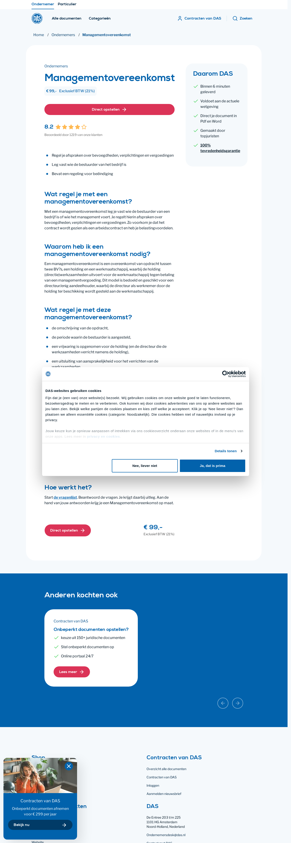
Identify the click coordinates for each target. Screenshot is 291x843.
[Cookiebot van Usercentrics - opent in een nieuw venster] (227, 359)
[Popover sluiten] (69, 766)
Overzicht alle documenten (166, 769)
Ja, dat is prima (213, 451)
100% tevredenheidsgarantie (220, 148)
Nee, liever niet (145, 451)
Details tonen (227, 437)
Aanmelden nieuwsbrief (164, 794)
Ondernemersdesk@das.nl (166, 835)
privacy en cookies (101, 422)
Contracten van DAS (162, 777)
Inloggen (153, 785)
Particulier (67, 6)
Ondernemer (43, 6)
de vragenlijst (65, 497)
